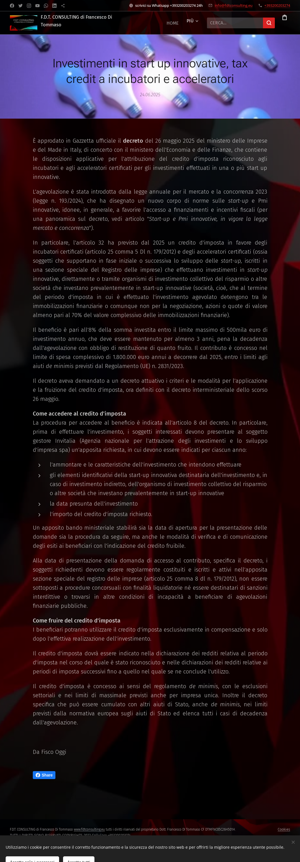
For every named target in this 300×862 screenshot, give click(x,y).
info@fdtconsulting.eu (233, 5)
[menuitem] (166, 23)
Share (44, 775)
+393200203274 (277, 5)
